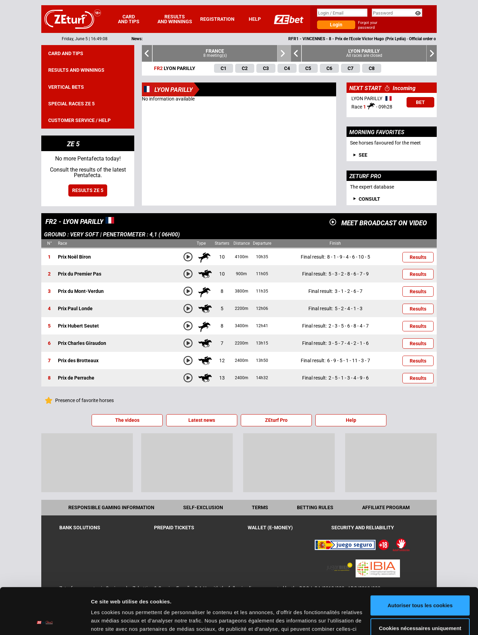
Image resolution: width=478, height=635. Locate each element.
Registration (217, 19)
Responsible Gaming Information (111, 507)
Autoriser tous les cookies (420, 562)
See (363, 155)
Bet (420, 102)
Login (336, 24)
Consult (369, 199)
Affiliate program (386, 507)
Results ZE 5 (87, 190)
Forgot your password (367, 25)
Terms (260, 507)
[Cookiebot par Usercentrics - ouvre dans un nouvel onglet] (45, 621)
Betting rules (315, 507)
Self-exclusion (203, 507)
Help (255, 19)
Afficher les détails (114, 621)
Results (418, 257)
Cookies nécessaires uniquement (420, 585)
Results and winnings (174, 19)
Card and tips (128, 19)
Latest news (201, 420)
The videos (127, 420)
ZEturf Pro (276, 420)
